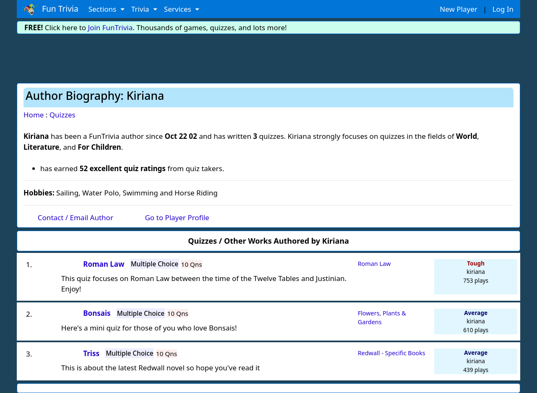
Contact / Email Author (75, 217)
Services (178, 9)
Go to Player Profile (177, 217)
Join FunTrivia (110, 27)
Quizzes (63, 115)
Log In (503, 9)
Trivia (141, 9)
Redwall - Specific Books (391, 353)
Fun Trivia (50, 9)
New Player (458, 9)
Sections (103, 9)
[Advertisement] (268, 57)
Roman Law (374, 264)
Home (33, 115)
